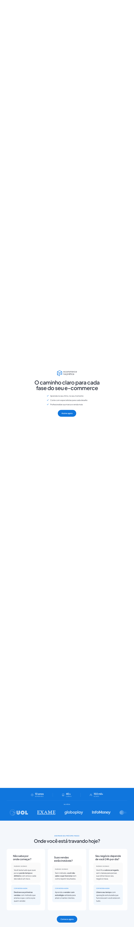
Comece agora (67, 919)
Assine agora (67, 413)
